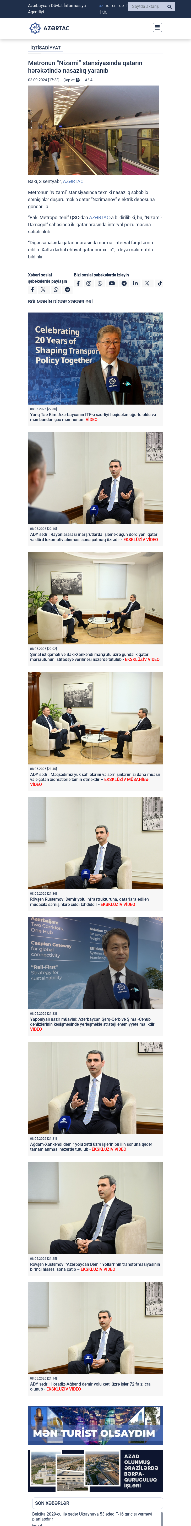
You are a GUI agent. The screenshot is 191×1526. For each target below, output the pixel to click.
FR (127, 5)
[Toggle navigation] (155, 26)
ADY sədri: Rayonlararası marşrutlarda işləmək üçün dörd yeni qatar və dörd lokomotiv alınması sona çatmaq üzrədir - (94, 537)
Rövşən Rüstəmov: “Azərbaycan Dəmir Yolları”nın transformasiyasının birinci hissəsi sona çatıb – (95, 1267)
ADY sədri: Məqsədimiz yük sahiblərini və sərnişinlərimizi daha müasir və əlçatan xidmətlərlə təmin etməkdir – (95, 779)
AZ (101, 5)
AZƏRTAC (73, 181)
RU (108, 5)
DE (121, 5)
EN (114, 5)
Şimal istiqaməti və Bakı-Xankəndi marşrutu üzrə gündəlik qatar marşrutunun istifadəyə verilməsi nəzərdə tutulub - (95, 657)
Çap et (71, 80)
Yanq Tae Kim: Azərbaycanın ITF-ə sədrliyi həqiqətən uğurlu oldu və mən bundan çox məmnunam (93, 417)
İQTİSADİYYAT (45, 47)
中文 (103, 11)
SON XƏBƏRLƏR (52, 1503)
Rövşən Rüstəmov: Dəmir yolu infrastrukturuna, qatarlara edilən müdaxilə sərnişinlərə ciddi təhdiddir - (89, 902)
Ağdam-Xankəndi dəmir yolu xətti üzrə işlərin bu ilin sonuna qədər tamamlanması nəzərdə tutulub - (91, 1147)
